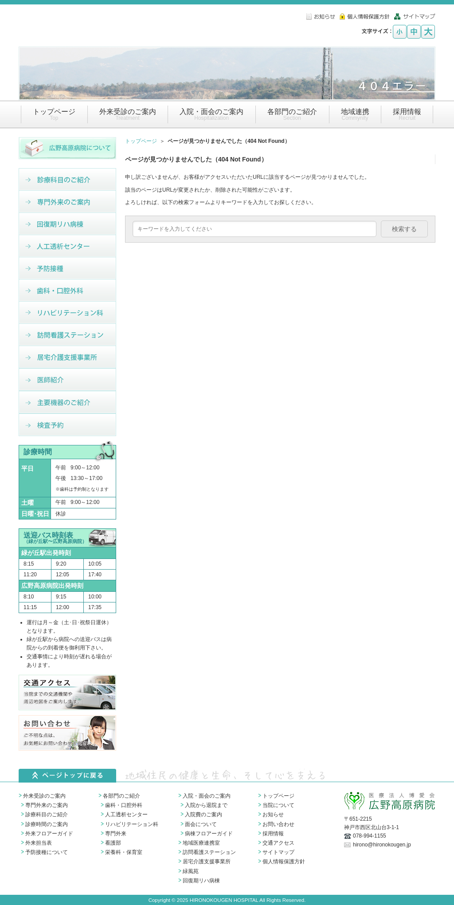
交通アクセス (278, 843)
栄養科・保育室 (123, 852)
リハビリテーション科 (131, 824)
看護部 (113, 843)
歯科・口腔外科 (123, 805)
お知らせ (273, 814)
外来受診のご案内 (44, 796)
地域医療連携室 (201, 843)
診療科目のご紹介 (46, 814)
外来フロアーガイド (49, 833)
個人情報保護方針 (283, 861)
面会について (201, 824)
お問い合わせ (278, 824)
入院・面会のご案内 (207, 796)
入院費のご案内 (203, 814)
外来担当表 (38, 843)
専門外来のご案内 (46, 805)
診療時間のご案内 (46, 824)
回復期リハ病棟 (201, 880)
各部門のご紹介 (121, 796)
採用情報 (273, 833)
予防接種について (46, 852)
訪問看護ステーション (209, 852)
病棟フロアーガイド (209, 833)
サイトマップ (278, 852)
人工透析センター (126, 814)
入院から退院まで (206, 805)
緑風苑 (191, 871)
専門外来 (115, 833)
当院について (278, 805)
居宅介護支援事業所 (207, 861)
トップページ (141, 141)
